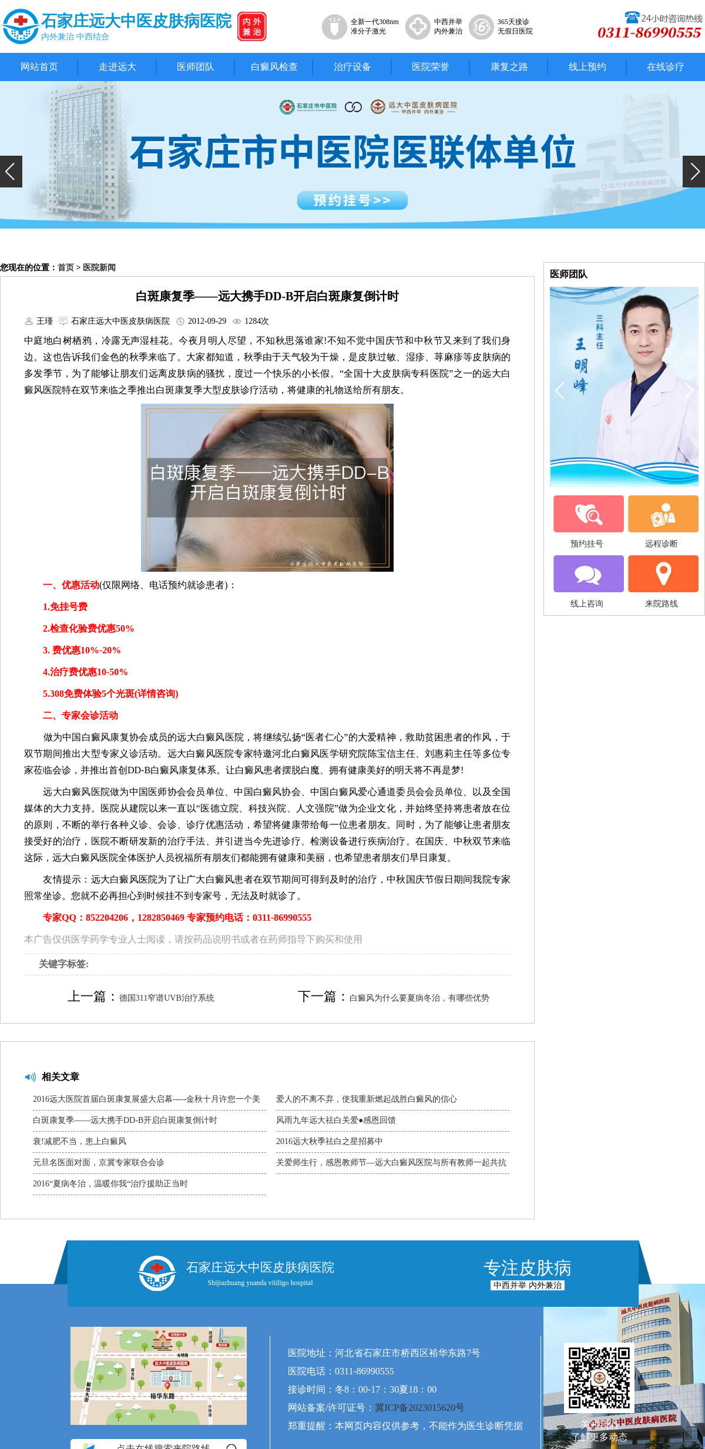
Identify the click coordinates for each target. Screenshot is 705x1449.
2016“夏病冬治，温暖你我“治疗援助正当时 (110, 1183)
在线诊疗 (665, 67)
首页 (66, 267)
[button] (11, 171)
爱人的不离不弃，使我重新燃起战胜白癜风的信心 (366, 1099)
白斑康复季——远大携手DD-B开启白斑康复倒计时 (125, 1120)
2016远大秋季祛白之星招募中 (329, 1141)
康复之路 (509, 67)
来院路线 (661, 581)
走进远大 (117, 67)
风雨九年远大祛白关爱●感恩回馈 (336, 1120)
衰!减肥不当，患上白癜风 (79, 1141)
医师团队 (195, 67)
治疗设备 (352, 67)
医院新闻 (99, 267)
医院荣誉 (430, 67)
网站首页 (39, 67)
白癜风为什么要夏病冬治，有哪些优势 (419, 998)
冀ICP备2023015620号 (420, 1408)
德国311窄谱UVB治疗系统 (166, 998)
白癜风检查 (274, 67)
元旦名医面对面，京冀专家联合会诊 (98, 1162)
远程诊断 (661, 521)
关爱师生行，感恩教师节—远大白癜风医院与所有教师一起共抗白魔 (391, 1165)
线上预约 (587, 67)
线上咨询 (586, 581)
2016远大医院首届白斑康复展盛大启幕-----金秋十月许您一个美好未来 (146, 1102)
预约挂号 (586, 521)
